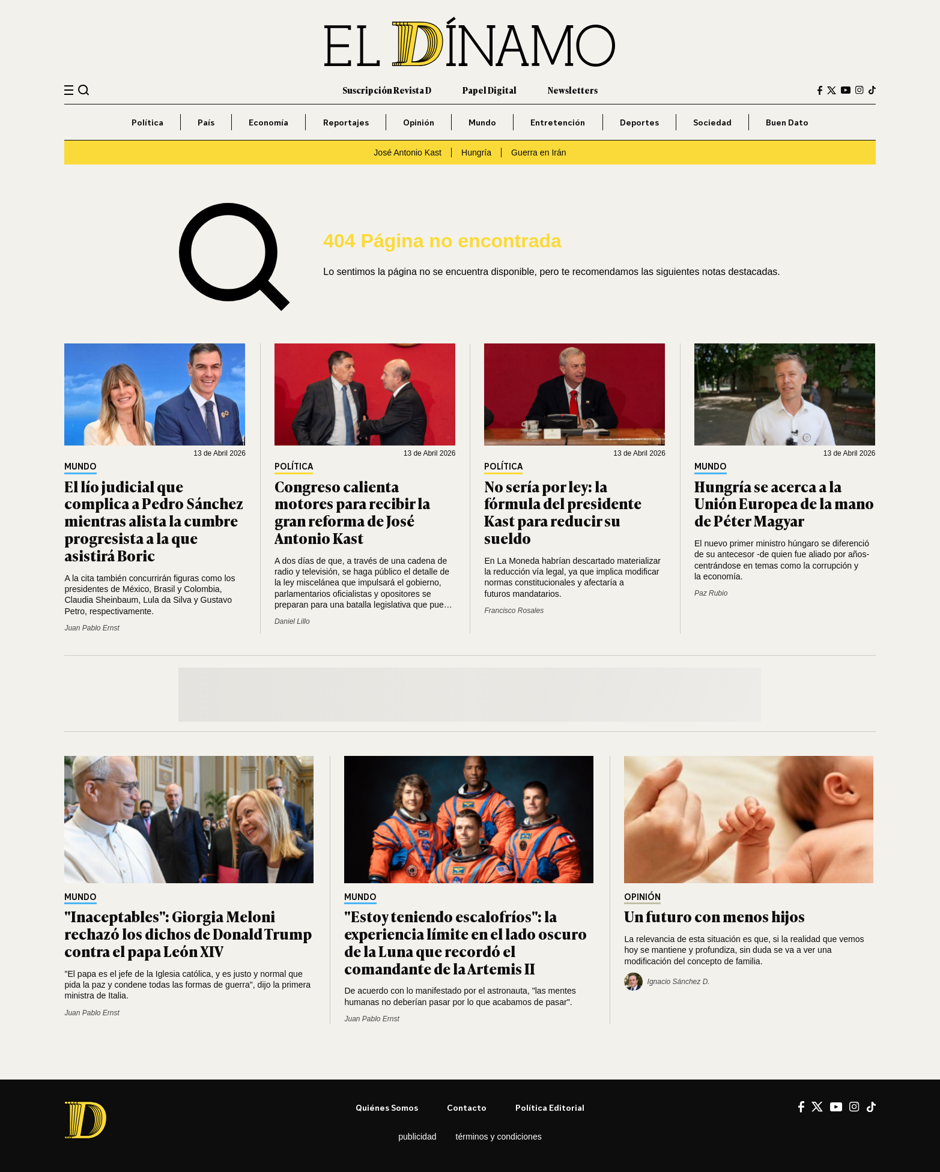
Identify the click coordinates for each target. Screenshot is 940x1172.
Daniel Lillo (292, 621)
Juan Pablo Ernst (91, 628)
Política (147, 122)
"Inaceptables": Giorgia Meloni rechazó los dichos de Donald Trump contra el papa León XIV (188, 933)
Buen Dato (787, 122)
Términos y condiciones (499, 1136)
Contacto (467, 1107)
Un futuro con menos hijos (714, 915)
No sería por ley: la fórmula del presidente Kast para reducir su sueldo (562, 512)
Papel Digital (489, 89)
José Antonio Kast (407, 152)
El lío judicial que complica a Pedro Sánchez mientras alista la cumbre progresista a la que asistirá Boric (153, 521)
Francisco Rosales (514, 610)
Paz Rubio (710, 593)
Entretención (557, 122)
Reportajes (346, 122)
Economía (268, 122)
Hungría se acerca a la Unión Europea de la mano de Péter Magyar (784, 503)
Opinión (418, 122)
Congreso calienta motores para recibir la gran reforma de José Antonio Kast (352, 512)
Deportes (639, 122)
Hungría (476, 152)
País (206, 122)
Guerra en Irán (538, 152)
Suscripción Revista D (386, 89)
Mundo (482, 122)
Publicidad (417, 1136)
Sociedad (712, 122)
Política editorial (549, 1107)
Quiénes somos (387, 1107)
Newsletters (573, 89)
